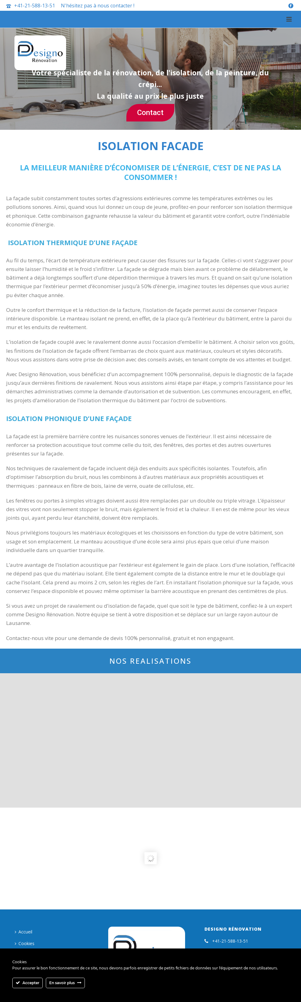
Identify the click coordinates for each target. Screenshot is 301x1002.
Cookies (24, 943)
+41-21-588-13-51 (34, 5)
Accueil (23, 932)
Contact (150, 112)
